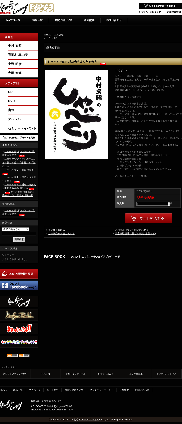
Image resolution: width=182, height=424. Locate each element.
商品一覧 (18, 390)
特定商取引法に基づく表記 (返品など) (135, 233)
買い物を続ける (56, 230)
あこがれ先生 (136, 374)
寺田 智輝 (15, 73)
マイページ (35, 390)
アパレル (14, 119)
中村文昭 (45, 374)
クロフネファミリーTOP (15, 374)
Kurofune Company (89, 419)
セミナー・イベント (22, 128)
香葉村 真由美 (18, 54)
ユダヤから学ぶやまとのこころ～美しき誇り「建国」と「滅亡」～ (19, 162)
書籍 (11, 110)
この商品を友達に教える (61, 233)
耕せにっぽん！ (105, 374)
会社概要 (124, 390)
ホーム (47, 34)
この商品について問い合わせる (132, 230)
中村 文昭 (58, 34)
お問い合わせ (142, 390)
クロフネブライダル (75, 374)
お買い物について (74, 390)
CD (55, 38)
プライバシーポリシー (102, 390)
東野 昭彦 (15, 64)
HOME (3, 390)
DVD (11, 101)
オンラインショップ (166, 374)
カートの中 (52, 390)
